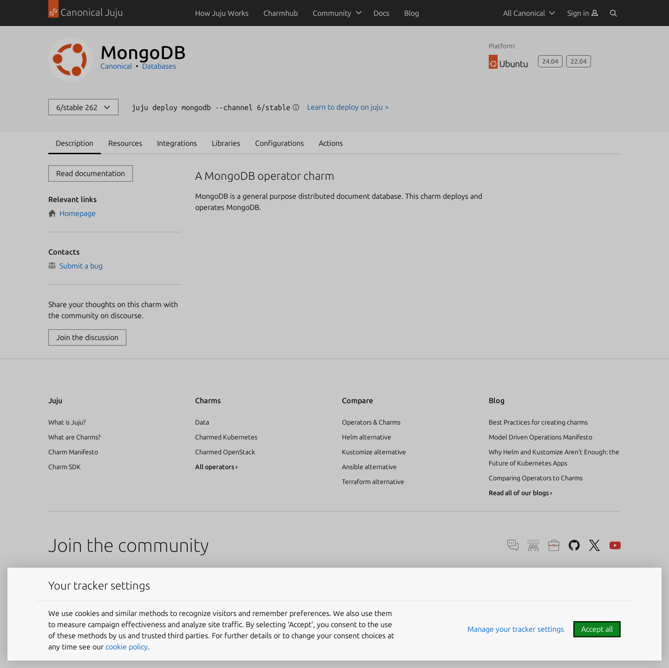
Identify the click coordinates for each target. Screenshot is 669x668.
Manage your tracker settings (515, 629)
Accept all (597, 629)
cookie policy (126, 646)
